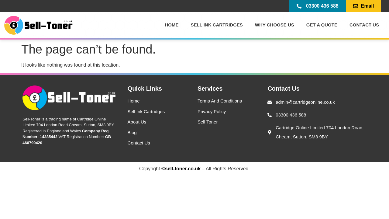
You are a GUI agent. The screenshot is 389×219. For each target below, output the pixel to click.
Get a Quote (321, 24)
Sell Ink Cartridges (217, 24)
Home (171, 24)
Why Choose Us (274, 24)
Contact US (364, 24)
